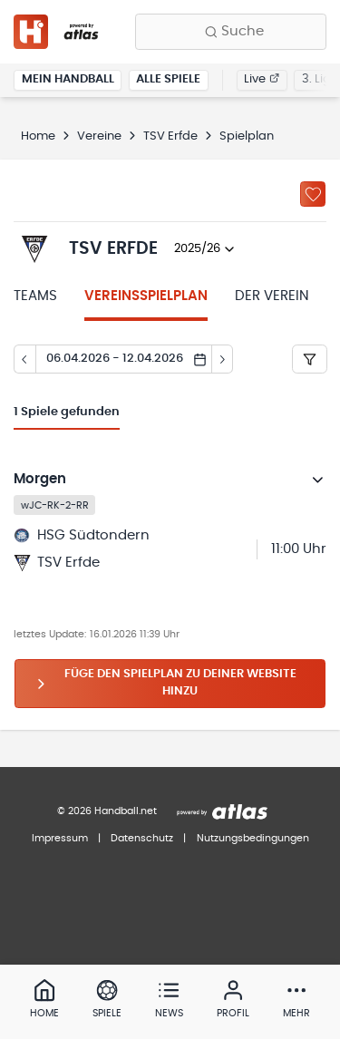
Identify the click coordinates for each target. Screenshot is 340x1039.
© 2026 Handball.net (107, 811)
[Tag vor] (223, 359)
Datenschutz (142, 838)
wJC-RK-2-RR (55, 505)
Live (261, 79)
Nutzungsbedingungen (253, 838)
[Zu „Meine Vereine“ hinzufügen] (312, 194)
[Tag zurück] (24, 359)
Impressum (60, 838)
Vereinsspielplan (146, 296)
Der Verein (272, 296)
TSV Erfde (170, 136)
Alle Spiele (168, 79)
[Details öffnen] (318, 479)
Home (38, 136)
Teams (35, 296)
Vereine (99, 136)
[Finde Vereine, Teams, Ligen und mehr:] (230, 32)
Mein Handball (68, 79)
